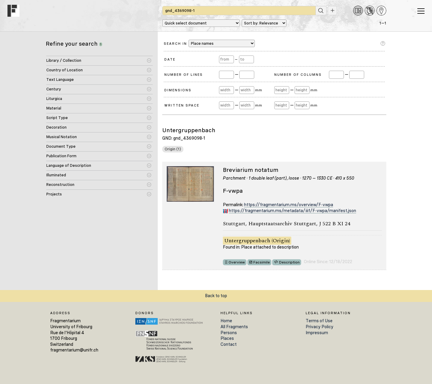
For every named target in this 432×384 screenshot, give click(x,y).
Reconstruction (60, 184)
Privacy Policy (319, 326)
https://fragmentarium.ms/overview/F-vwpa (288, 204)
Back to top (216, 295)
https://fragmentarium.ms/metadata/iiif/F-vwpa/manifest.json (292, 210)
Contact (228, 344)
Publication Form (61, 156)
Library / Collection (63, 60)
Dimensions (178, 90)
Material (53, 108)
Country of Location (64, 70)
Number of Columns (298, 75)
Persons (228, 332)
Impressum (317, 332)
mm (258, 90)
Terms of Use (319, 320)
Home (226, 320)
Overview (237, 262)
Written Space (181, 105)
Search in (209, 43)
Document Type (61, 146)
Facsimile (261, 262)
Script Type (57, 117)
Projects (54, 194)
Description (289, 262)
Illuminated (56, 175)
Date (169, 59)
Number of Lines (183, 75)
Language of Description (68, 165)
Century (53, 89)
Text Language (60, 79)
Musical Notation (61, 137)
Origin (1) (173, 149)
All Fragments (234, 326)
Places (227, 338)
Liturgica (54, 98)
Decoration (56, 127)
